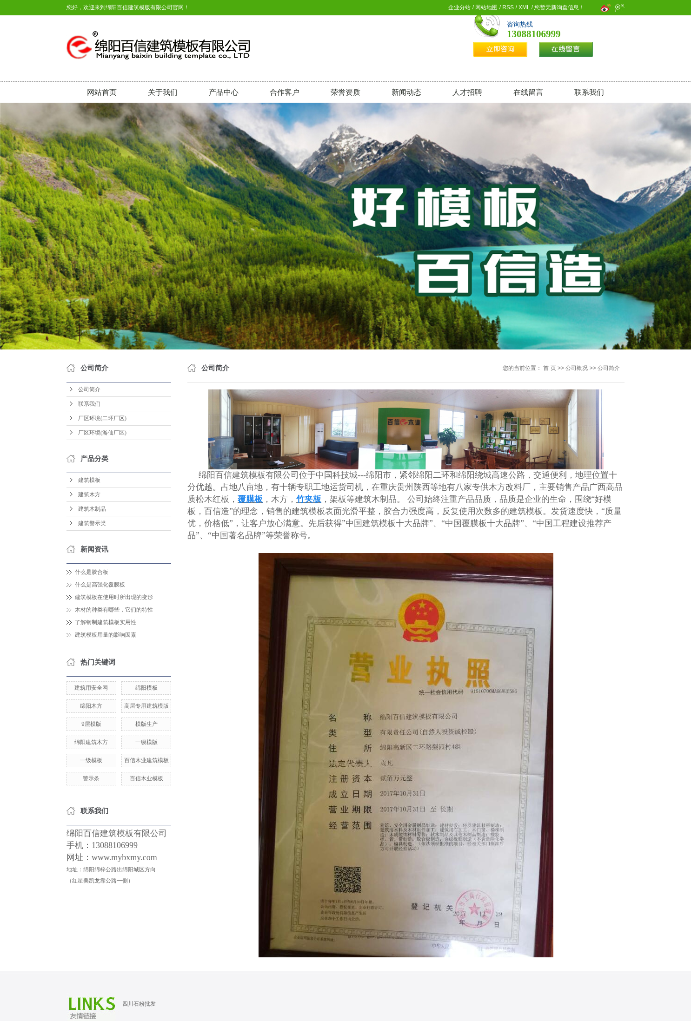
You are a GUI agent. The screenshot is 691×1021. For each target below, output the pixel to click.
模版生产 (146, 724)
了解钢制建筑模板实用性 (105, 622)
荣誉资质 (345, 92)
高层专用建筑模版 (146, 706)
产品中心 (224, 92)
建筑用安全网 (91, 688)
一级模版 (146, 742)
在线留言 (528, 92)
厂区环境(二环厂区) (102, 418)
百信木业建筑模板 (146, 760)
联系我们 (589, 92)
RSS (508, 7)
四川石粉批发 (139, 1004)
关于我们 (163, 92)
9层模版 (91, 724)
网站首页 (102, 92)
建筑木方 (89, 494)
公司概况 (576, 368)
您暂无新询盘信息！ (559, 7)
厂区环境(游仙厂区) (102, 432)
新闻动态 (406, 92)
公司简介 (89, 389)
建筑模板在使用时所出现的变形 (114, 597)
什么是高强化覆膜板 (100, 584)
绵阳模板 (146, 688)
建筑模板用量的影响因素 (105, 635)
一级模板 (91, 760)
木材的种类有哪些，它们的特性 (114, 609)
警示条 (91, 778)
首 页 (549, 368)
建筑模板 (89, 480)
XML (524, 7)
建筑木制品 (92, 509)
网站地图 (486, 7)
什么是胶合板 (91, 572)
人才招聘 (467, 92)
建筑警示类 (92, 523)
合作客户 (284, 92)
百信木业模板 (146, 778)
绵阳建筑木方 (91, 742)
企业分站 (459, 7)
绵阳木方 (91, 706)
